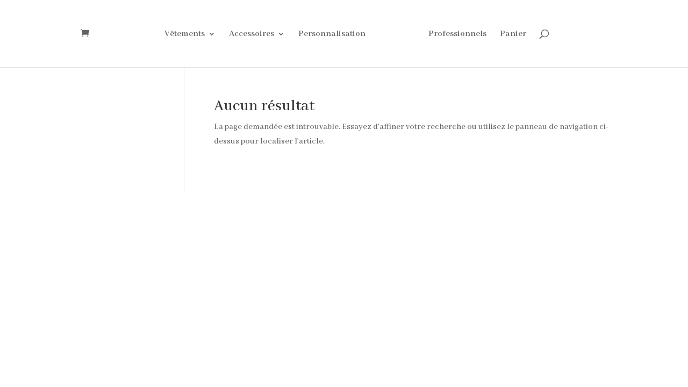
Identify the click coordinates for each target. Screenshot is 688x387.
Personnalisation (332, 34)
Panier (513, 34)
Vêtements (184, 34)
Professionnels (457, 34)
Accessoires (251, 34)
